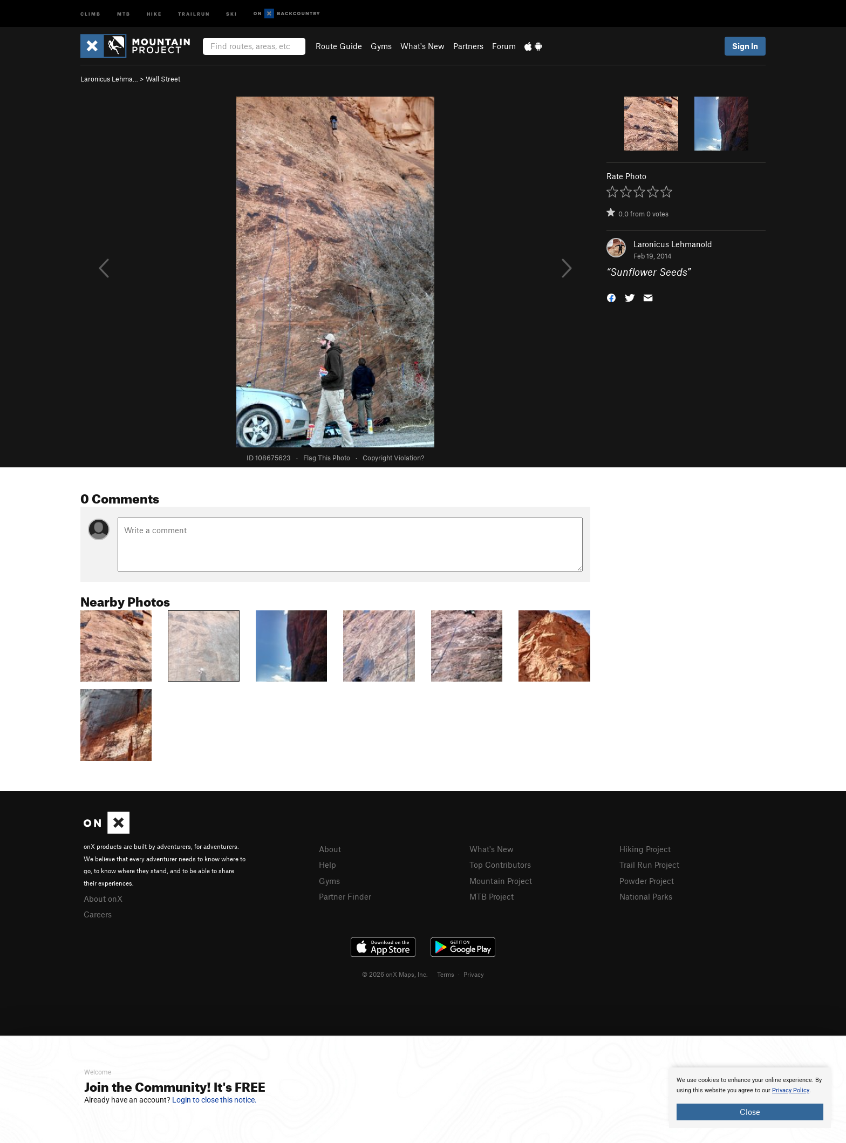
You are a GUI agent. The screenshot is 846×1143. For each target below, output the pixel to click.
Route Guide (339, 46)
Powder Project (646, 881)
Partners (468, 46)
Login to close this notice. (214, 1100)
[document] (750, 1097)
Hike (154, 13)
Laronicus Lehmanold (672, 244)
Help (327, 864)
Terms (445, 974)
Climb (90, 13)
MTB (124, 13)
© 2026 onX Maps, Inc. (395, 974)
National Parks (645, 896)
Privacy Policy (790, 1090)
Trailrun (194, 13)
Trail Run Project (649, 864)
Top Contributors (500, 864)
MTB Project (491, 896)
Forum (504, 46)
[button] (611, 297)
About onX (103, 898)
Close (750, 1112)
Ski (231, 13)
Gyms (381, 46)
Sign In (745, 46)
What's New (422, 46)
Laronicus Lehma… (109, 78)
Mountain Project (500, 881)
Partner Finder (345, 896)
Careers (98, 914)
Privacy (473, 974)
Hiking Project (645, 849)
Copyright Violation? (393, 457)
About (330, 849)
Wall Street (163, 78)
